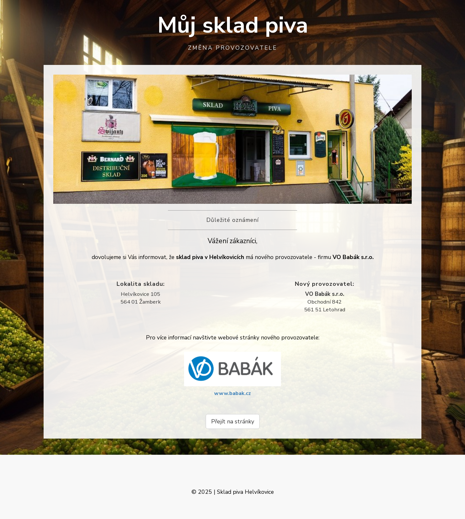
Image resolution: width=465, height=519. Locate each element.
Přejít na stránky (232, 421)
